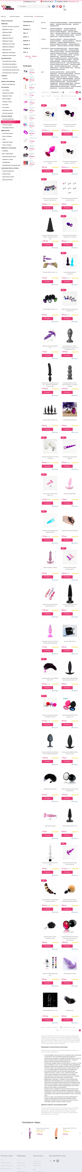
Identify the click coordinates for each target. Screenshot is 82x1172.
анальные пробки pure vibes (69, 58)
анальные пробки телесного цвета (59, 83)
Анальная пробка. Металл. (70, 638)
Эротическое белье (7, 176)
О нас (18, 1160)
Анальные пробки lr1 (56, 36)
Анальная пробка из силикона (50, 564)
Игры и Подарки (6, 95)
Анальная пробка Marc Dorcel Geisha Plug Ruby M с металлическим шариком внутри (70, 935)
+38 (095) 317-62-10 (37, 1161)
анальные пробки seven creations (59, 61)
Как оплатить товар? (21, 1165)
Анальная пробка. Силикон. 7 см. (50, 306)
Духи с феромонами (7, 150)
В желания (55, 133)
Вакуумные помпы (7, 92)
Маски (4, 136)
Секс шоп (3, 13)
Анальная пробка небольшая (69, 416)
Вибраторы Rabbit (7, 29)
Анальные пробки (28, 13)
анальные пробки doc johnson (58, 50)
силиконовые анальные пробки (65, 31)
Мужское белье (6, 170)
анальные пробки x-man (66, 64)
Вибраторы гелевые (7, 37)
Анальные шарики (7, 121)
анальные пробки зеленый (67, 72)
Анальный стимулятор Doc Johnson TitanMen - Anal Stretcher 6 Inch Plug (50, 234)
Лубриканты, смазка (7, 156)
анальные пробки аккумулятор (66, 39)
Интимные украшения (8, 167)
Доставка (12, 1)
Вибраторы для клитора (8, 40)
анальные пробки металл (62, 30)
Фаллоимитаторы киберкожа (9, 63)
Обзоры (27, 1)
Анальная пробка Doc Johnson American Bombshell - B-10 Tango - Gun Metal (70, 381)
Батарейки (5, 147)
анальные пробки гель (69, 27)
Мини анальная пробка (50, 822)
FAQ (1, 1160)
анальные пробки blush (60, 46)
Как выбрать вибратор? (6, 1162)
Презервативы (6, 159)
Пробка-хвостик (69, 1007)
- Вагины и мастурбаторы (8, 81)
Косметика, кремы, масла (9, 153)
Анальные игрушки (15, 13)
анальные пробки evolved (65, 51)
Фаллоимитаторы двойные (9, 61)
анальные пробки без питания (58, 40)
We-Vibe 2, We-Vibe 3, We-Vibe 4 (10, 23)
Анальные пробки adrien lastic (58, 45)
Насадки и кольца (7, 98)
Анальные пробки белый (57, 68)
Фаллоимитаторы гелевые (9, 58)
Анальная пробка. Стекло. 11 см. (50, 1007)
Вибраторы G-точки (7, 26)
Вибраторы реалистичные (9, 52)
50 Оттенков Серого (7, 130)
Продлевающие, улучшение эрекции (11, 162)
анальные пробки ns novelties (63, 56)
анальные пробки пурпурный (71, 76)
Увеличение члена (7, 107)
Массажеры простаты (8, 124)
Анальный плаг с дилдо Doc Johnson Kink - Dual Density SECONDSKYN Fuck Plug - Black (50, 381)
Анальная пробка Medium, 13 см (69, 822)
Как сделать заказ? (21, 1162)
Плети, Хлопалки (6, 141)
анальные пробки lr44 (69, 36)
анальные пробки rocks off (57, 59)
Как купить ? (6, 1)
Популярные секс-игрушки (6, 1165)
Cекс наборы (5, 87)
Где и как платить (19, 1)
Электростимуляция (7, 110)
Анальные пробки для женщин (58, 19)
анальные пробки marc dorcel (58, 54)
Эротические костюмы (8, 173)
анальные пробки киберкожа (58, 28)
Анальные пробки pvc (56, 25)
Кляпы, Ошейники (7, 133)
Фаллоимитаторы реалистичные (10, 66)
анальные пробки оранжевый (64, 75)
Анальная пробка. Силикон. (70, 490)
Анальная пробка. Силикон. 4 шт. (50, 416)
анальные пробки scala (73, 59)
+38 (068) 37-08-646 (37, 1165)
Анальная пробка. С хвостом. (50, 785)
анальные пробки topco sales (63, 62)
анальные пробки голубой (65, 70)
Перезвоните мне (73, 1)
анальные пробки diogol (72, 48)
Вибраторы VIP (6, 32)
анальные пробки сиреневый (67, 81)
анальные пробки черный (66, 84)
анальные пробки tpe (70, 25)
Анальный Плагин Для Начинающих (70, 527)
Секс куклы (5, 101)
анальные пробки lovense (67, 53)
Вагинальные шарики (8, 89)
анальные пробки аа (68, 37)
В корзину (48, 130)
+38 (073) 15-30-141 (37, 1163)
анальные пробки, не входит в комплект (68, 42)
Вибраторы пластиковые (8, 49)
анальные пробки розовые (57, 78)
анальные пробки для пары (63, 21)
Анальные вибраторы (8, 115)
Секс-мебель (5, 104)
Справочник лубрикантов (6, 1168)
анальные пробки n (55, 37)
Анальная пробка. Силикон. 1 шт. (50, 269)
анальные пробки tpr (56, 27)
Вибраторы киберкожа (8, 43)
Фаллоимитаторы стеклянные (10, 69)
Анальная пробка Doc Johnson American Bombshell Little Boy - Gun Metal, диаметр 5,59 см (70, 344)
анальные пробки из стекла (67, 33)
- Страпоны (5, 75)
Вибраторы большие (7, 35)
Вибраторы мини (6, 46)
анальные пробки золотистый (58, 73)
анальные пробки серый (66, 80)
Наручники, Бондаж (7, 139)
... (77, 95)
